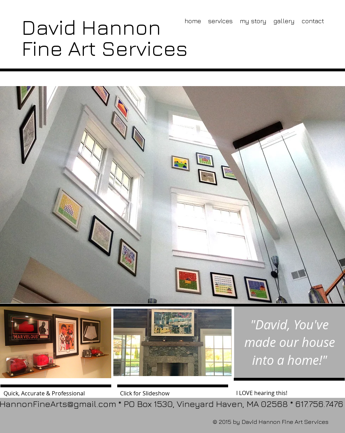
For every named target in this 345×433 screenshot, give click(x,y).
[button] (172, 342)
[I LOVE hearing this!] (289, 393)
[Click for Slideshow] (172, 393)
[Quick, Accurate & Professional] (56, 393)
